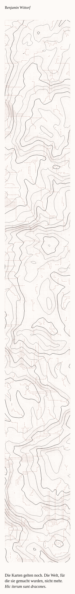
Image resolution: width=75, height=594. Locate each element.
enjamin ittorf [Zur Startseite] (17, 8)
